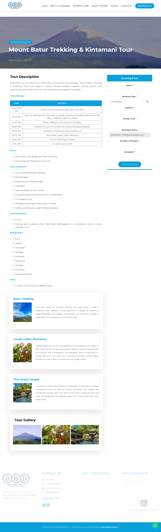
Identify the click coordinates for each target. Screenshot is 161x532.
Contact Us (126, 6)
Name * (129, 85)
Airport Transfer (100, 6)
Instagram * (129, 152)
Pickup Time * (129, 119)
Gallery (114, 6)
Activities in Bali (81, 6)
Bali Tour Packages (60, 6)
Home (44, 6)
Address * (130, 108)
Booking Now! (145, 6)
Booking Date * (129, 96)
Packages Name (130, 130)
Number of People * (129, 141)
